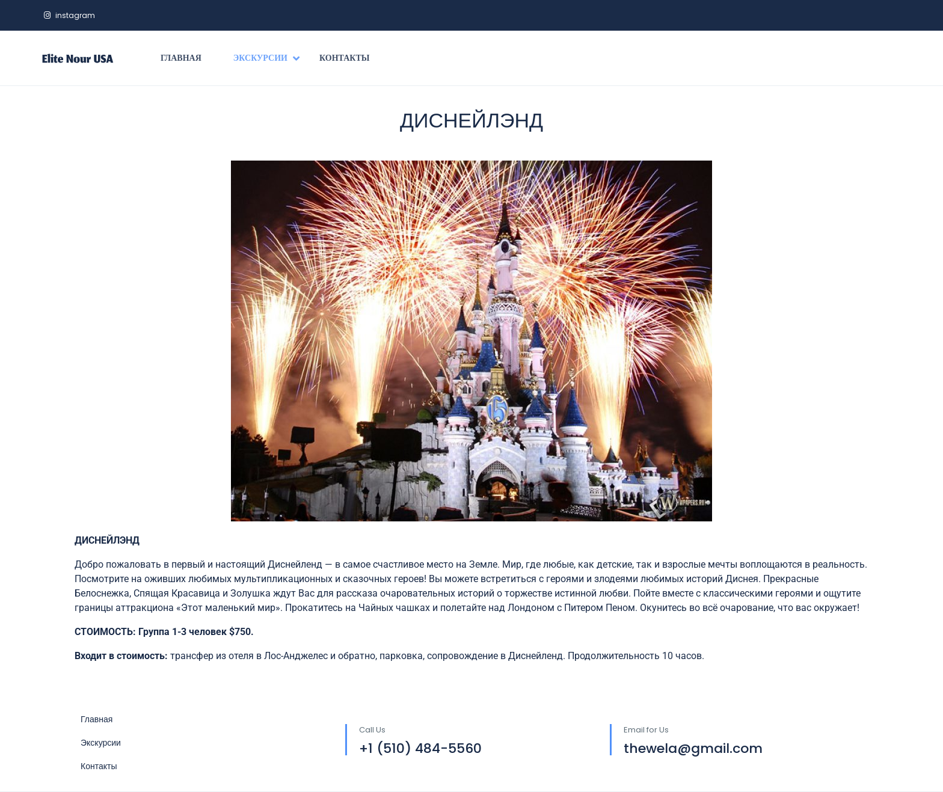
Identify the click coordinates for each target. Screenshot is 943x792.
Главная (181, 58)
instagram (69, 15)
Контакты (344, 58)
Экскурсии (266, 58)
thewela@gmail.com (693, 748)
